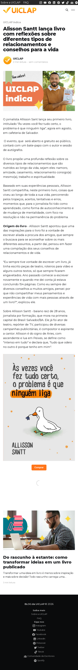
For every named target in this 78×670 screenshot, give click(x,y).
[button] (66, 9)
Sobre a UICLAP (10, 2)
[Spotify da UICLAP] (76, 2)
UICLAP (18, 58)
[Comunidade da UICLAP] (72, 2)
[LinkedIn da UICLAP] (54, 2)
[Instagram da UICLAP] (41, 2)
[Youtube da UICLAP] (45, 2)
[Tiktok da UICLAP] (68, 2)
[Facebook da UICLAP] (50, 2)
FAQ (26, 2)
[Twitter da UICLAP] (63, 2)
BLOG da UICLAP (35, 604)
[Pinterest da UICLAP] (59, 2)
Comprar (39, 467)
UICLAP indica (12, 22)
